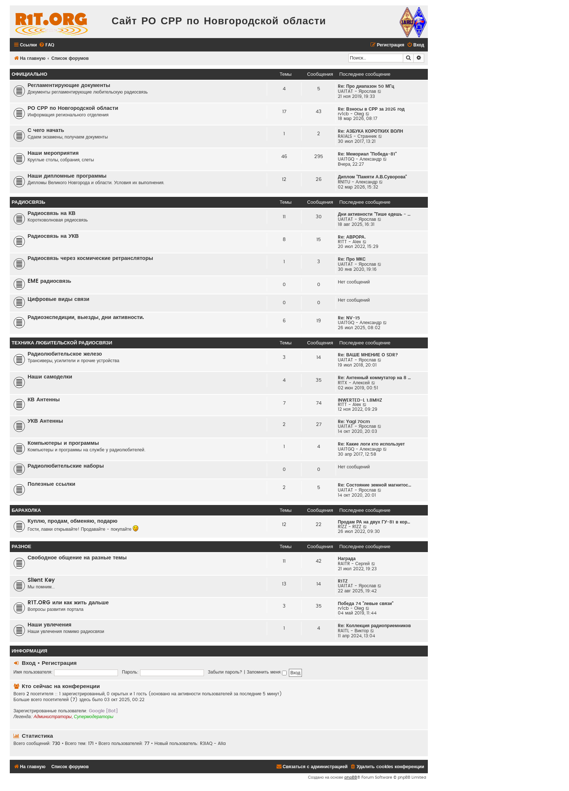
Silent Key (41, 580)
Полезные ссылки (51, 484)
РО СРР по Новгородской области (73, 108)
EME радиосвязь (49, 281)
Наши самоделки (50, 377)
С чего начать (46, 130)
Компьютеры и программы (63, 443)
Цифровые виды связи (58, 299)
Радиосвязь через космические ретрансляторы (90, 258)
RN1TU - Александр (358, 182)
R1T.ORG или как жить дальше (68, 602)
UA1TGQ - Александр (360, 159)
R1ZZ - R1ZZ (349, 527)
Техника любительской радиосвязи (62, 342)
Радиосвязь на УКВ (53, 236)
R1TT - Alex (349, 242)
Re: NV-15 (349, 318)
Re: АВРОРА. (352, 237)
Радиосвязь (28, 202)
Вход (29, 663)
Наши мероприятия (53, 153)
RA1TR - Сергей (354, 564)
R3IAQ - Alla (213, 743)
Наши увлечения (49, 625)
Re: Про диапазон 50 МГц (366, 86)
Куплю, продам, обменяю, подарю (73, 521)
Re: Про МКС (352, 259)
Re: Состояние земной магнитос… (374, 485)
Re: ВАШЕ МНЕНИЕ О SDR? (368, 355)
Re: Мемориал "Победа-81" (367, 154)
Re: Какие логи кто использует (371, 444)
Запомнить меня (267, 672)
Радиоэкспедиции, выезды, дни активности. (86, 317)
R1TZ (343, 581)
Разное (21, 546)
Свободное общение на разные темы (77, 557)
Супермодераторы (94, 717)
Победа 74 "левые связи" (365, 603)
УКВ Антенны (45, 421)
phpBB (350, 777)
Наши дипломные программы (67, 176)
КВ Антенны (44, 399)
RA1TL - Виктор (353, 631)
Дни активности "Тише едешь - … (374, 214)
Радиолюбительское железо (65, 354)
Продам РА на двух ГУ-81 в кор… (374, 522)
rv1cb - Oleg (351, 114)
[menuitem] (46, 45)
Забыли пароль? (225, 672)
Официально (29, 74)
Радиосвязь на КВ (51, 213)
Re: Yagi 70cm (354, 421)
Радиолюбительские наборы (66, 466)
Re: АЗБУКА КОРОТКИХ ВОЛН (370, 131)
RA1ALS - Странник (357, 136)
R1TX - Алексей (354, 383)
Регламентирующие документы (69, 85)
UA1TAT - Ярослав (357, 91)
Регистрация (59, 663)
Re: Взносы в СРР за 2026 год (371, 109)
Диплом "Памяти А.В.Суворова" (372, 177)
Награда (347, 558)
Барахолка (26, 510)
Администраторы (53, 717)
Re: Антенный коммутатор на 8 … (374, 378)
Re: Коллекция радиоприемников (374, 626)
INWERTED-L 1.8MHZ (360, 400)
